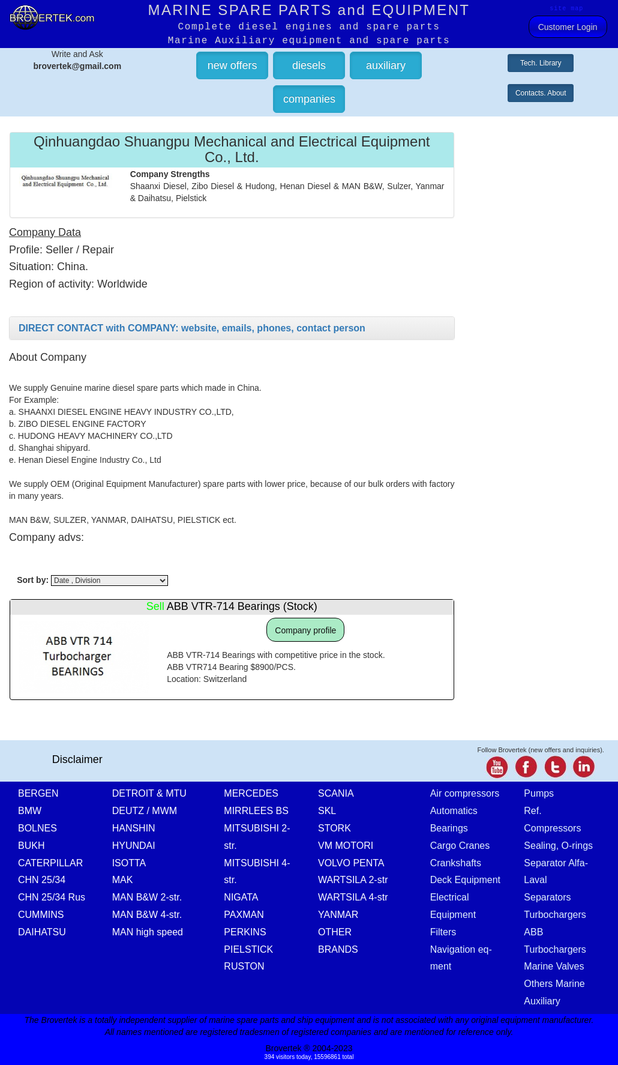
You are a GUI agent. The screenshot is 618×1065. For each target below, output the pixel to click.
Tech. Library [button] (541, 63)
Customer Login (568, 27)
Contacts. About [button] (540, 93)
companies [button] (309, 99)
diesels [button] (309, 65)
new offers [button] (232, 65)
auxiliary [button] (386, 65)
